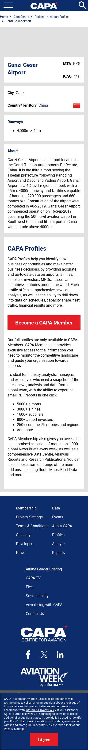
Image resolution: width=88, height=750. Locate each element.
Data (56, 508)
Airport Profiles (59, 17)
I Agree (44, 739)
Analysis (59, 543)
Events (57, 517)
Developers (25, 543)
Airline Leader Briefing (44, 569)
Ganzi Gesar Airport (18, 21)
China (43, 105)
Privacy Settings (14, 729)
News (20, 552)
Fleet (30, 586)
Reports (58, 552)
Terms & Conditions (32, 525)
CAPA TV (33, 577)
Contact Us (35, 613)
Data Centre (21, 17)
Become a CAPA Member (44, 322)
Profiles (39, 17)
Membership (26, 508)
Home (4, 17)
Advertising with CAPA (44, 604)
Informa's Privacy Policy (41, 710)
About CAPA (62, 525)
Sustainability (37, 595)
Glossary (23, 534)
